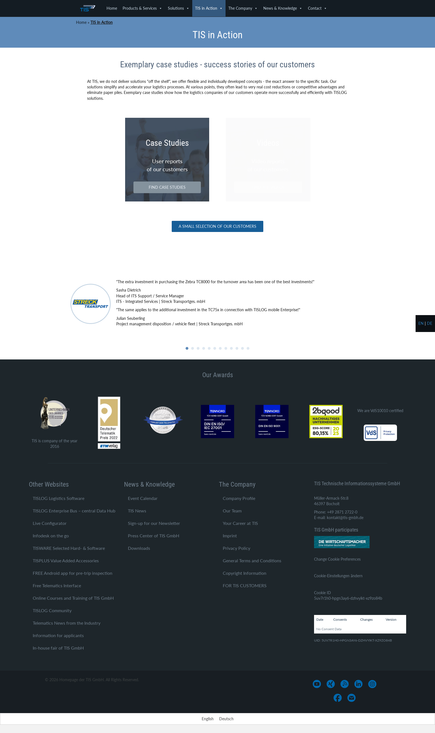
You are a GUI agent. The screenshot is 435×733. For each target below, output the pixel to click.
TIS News (137, 510)
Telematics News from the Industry (66, 622)
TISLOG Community (52, 610)
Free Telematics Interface (57, 585)
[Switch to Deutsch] (226, 718)
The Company (243, 8)
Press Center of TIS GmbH (153, 535)
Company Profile (239, 498)
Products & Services (142, 8)
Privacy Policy (236, 548)
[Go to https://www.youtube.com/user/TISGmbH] (317, 684)
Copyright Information (244, 573)
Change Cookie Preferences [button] (337, 559)
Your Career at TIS (240, 523)
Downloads (139, 548)
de (429, 323)
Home (112, 8)
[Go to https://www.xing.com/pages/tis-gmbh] (331, 684)
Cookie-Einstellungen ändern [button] (338, 575)
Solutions (178, 8)
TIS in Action (209, 8)
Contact (317, 8)
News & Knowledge (282, 8)
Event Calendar (143, 498)
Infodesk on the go (51, 535)
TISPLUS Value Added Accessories (66, 560)
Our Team (232, 510)
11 (242, 348)
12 (248, 348)
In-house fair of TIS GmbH (58, 647)
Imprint (230, 535)
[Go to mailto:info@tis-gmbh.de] (351, 698)
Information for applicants (58, 635)
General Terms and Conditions (252, 560)
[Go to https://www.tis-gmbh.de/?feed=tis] (344, 684)
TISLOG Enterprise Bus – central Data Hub (74, 510)
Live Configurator (50, 523)
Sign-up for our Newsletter (154, 523)
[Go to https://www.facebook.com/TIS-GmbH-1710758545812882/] (337, 698)
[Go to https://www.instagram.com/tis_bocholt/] (372, 684)
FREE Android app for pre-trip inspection (72, 573)
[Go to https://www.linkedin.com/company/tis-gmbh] (358, 684)
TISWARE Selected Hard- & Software (69, 548)
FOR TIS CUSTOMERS (245, 585)
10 (237, 348)
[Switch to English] (207, 718)
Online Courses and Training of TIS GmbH (73, 598)
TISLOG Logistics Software (58, 498)
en (421, 323)
